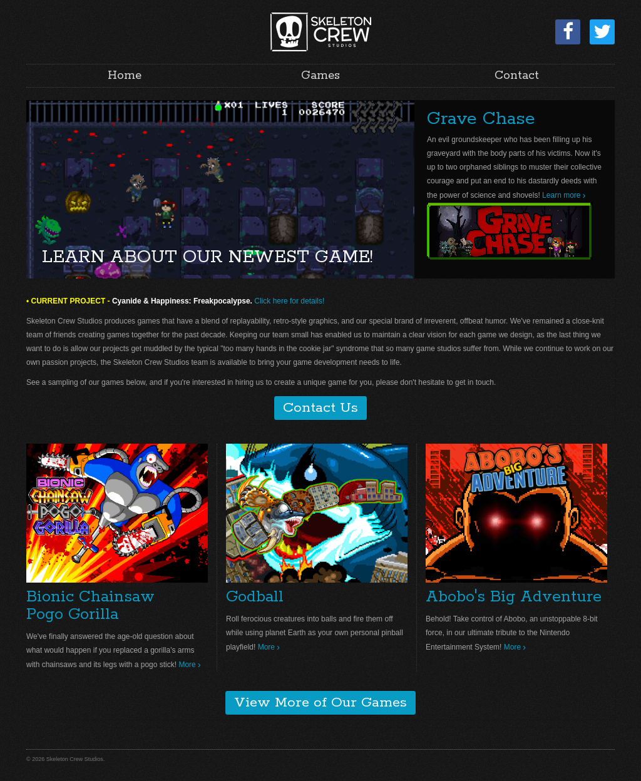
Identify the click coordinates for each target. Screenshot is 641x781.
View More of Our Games (320, 703)
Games (320, 75)
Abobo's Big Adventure (514, 597)
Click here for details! (289, 301)
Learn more (561, 195)
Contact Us (320, 408)
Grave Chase (481, 119)
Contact (517, 75)
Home (124, 75)
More (186, 664)
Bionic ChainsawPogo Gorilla (90, 606)
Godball (255, 597)
